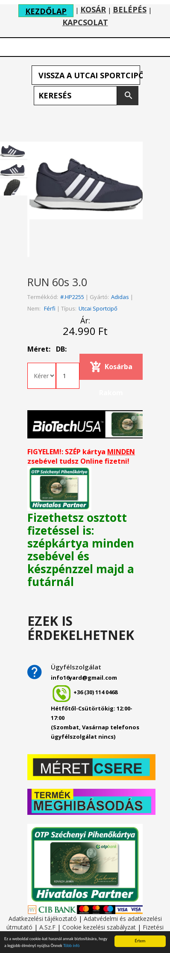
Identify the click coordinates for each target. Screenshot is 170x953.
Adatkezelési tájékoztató (43, 919)
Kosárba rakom (115, 371)
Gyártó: (99, 297)
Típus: (68, 308)
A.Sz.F (47, 927)
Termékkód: (42, 297)
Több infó (71, 946)
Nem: (34, 308)
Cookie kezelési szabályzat (99, 927)
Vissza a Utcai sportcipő (89, 75)
